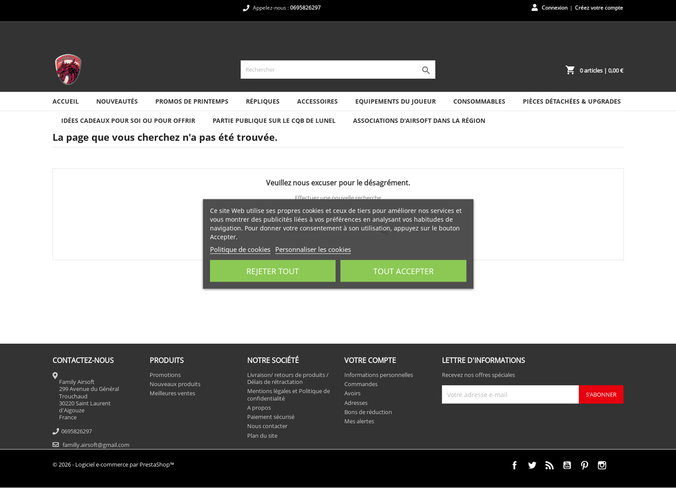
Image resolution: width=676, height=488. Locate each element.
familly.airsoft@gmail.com (96, 445)
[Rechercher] (338, 69)
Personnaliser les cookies (313, 249)
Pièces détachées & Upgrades (572, 101)
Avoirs (352, 393)
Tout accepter (403, 271)
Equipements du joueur (395, 101)
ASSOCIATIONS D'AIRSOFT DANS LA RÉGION (419, 120)
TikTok (619, 465)
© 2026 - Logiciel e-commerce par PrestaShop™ (113, 464)
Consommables (479, 101)
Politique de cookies (240, 249)
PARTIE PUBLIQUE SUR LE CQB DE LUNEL (274, 120)
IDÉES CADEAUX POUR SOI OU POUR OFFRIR (128, 120)
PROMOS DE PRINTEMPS (191, 101)
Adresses (356, 403)
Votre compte (370, 360)
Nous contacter (267, 426)
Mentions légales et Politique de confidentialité (288, 394)
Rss (549, 465)
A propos (259, 407)
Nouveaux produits (175, 384)
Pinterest (584, 465)
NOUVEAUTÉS (117, 101)
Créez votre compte (599, 7)
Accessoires (317, 101)
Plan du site (262, 435)
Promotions (165, 375)
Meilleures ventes (172, 393)
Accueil (66, 101)
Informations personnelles (378, 375)
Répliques (263, 101)
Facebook (514, 465)
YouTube (567, 465)
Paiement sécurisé (270, 417)
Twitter (532, 465)
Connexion (554, 7)
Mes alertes (359, 421)
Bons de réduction (368, 412)
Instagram (602, 465)
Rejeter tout (272, 271)
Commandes (361, 384)
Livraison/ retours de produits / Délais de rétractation (288, 378)
